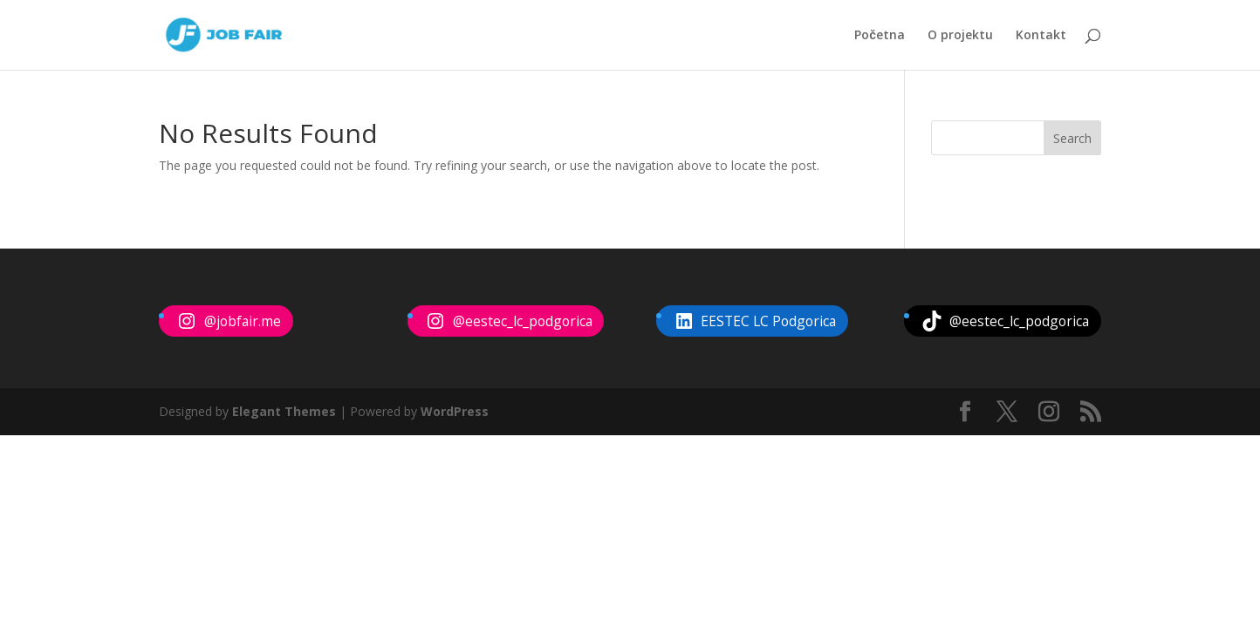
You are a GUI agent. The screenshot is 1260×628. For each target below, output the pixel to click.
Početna (879, 36)
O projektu (960, 36)
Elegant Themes (284, 411)
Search (1072, 138)
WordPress (455, 411)
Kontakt (1041, 36)
